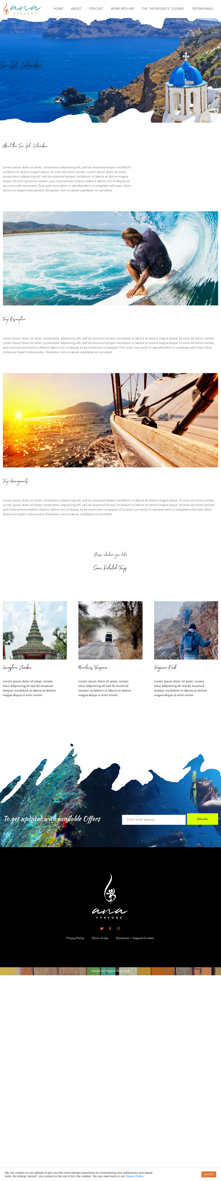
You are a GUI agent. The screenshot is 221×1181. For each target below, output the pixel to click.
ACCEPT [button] (209, 1174)
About (76, 9)
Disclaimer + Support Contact (135, 938)
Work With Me (122, 9)
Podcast (96, 9)
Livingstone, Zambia (17, 668)
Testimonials (203, 9)
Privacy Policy (75, 938)
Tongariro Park (165, 668)
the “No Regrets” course (163, 9)
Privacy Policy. (134, 1176)
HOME (58, 9)
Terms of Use (100, 938)
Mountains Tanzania (93, 668)
